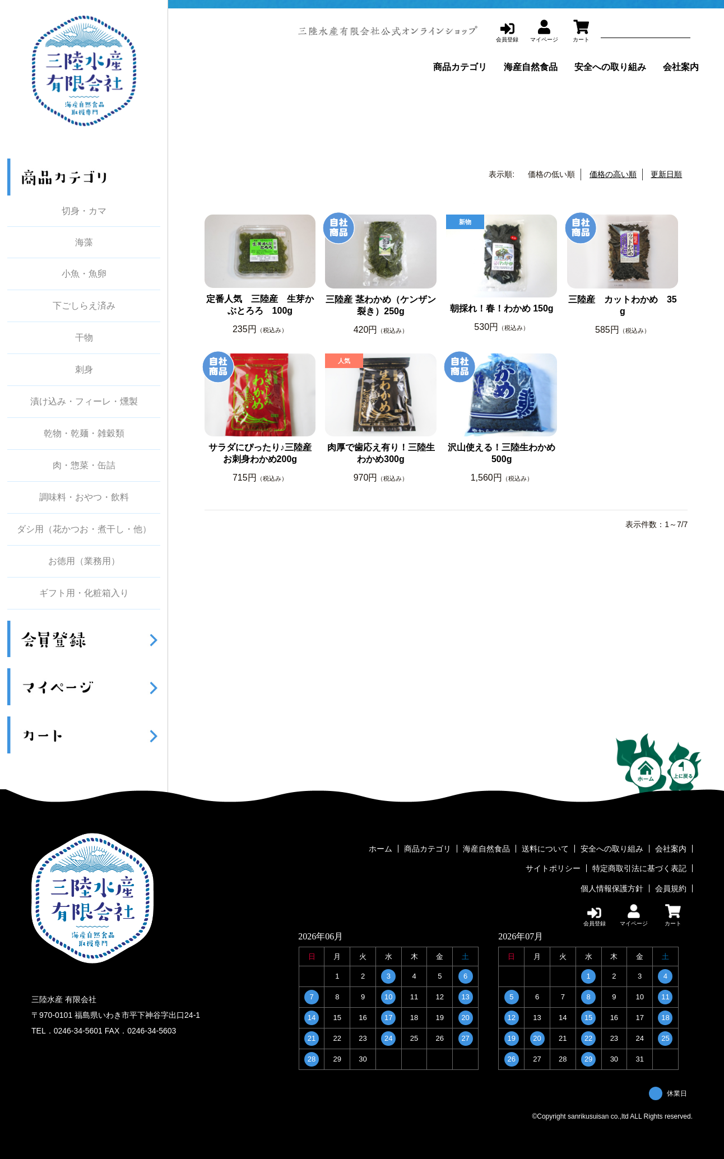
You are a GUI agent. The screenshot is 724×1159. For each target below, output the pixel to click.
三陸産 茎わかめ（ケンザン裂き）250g (380, 305)
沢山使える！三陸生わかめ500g (501, 453)
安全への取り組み (610, 67)
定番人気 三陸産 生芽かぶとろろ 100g (260, 304)
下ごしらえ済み (84, 305)
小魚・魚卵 (84, 273)
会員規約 (670, 888)
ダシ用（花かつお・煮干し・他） (84, 529)
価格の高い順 (613, 174)
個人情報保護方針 (612, 888)
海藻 (84, 242)
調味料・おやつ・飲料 (84, 497)
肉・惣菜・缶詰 (84, 465)
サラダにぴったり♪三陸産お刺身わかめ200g (260, 453)
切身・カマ (84, 211)
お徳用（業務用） (84, 561)
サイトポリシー (553, 868)
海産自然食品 (531, 67)
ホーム (380, 849)
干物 (84, 337)
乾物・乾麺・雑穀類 (84, 433)
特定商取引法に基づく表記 (639, 868)
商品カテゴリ (460, 67)
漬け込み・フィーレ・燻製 (84, 401)
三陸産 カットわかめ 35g (622, 305)
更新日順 (666, 174)
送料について (545, 849)
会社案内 (681, 67)
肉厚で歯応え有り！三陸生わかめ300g (381, 453)
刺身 (84, 369)
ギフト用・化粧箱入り (84, 593)
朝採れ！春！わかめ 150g (502, 308)
